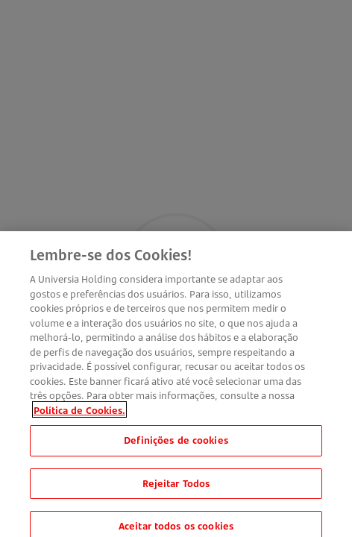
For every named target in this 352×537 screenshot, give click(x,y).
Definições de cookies (176, 445)
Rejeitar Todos (176, 487)
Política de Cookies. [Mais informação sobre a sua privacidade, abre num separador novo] (79, 414)
